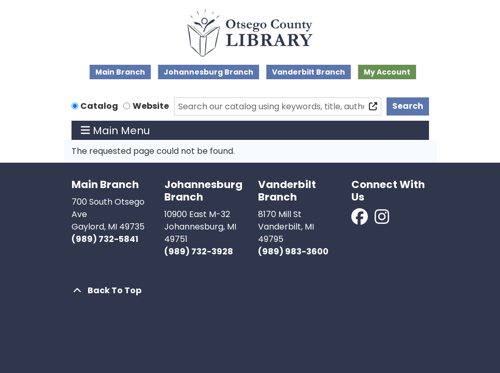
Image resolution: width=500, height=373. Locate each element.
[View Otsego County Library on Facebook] (360, 220)
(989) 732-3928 (198, 251)
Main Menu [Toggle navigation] (115, 130)
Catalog (99, 106)
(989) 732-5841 (105, 239)
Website (151, 106)
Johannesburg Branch (208, 72)
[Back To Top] (250, 290)
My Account (387, 72)
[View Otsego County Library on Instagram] (382, 220)
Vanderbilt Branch (308, 72)
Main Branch (120, 72)
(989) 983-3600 (293, 251)
